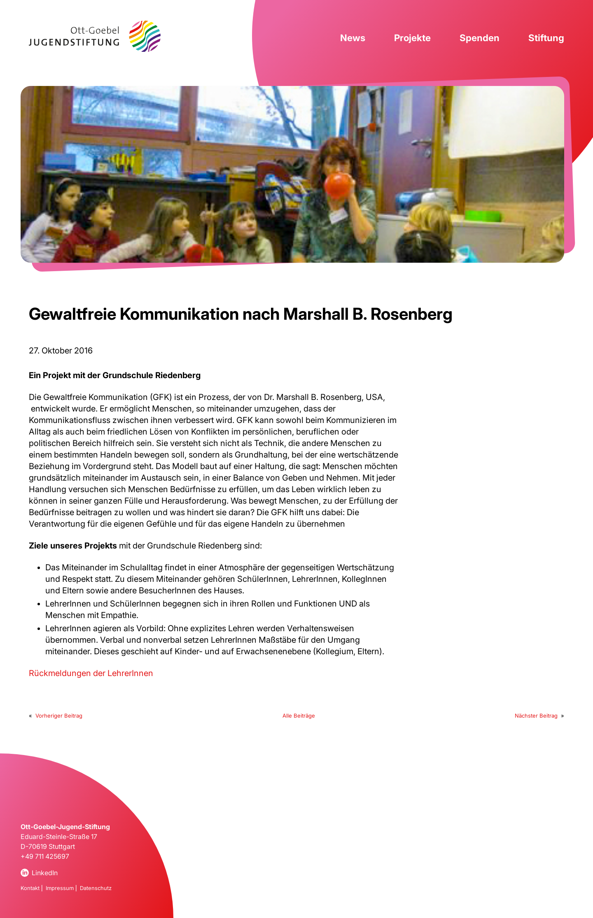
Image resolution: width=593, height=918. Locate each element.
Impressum (60, 888)
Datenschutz (96, 888)
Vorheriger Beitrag (58, 715)
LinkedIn (45, 873)
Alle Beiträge (298, 715)
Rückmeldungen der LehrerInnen (91, 673)
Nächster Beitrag (536, 715)
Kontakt (30, 888)
